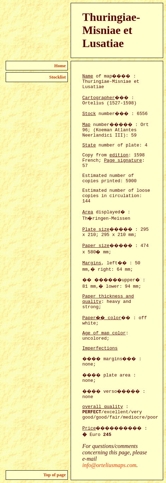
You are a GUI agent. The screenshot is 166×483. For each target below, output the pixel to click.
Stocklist (57, 77)
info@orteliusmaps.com (109, 465)
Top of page (54, 474)
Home (60, 65)
